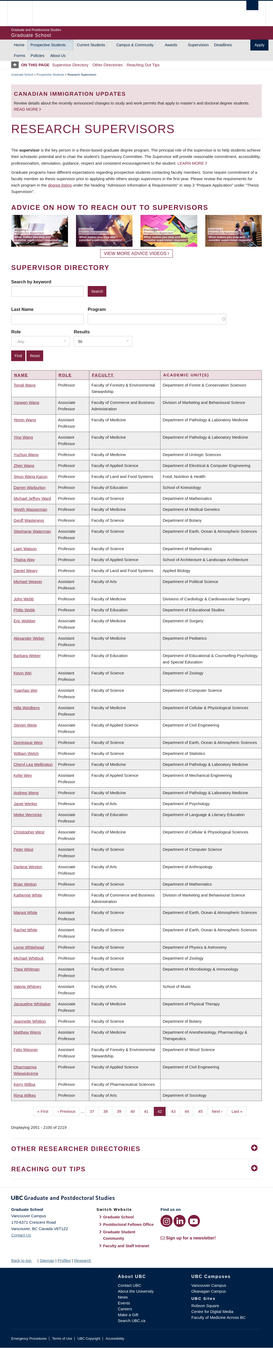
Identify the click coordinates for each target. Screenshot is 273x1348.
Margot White (25, 912)
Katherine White (28, 895)
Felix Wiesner (26, 1049)
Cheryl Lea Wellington (33, 764)
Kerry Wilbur (25, 1084)
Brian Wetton (25, 884)
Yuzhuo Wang (26, 454)
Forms (19, 55)
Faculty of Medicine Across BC (218, 1317)
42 (162, 1111)
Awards (171, 45)
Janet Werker (25, 803)
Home (19, 45)
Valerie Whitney (27, 986)
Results (82, 331)
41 (148, 1111)
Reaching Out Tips (143, 65)
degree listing (60, 185)
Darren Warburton (30, 487)
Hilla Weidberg (26, 707)
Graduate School (22, 74)
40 (134, 1111)
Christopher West (29, 832)
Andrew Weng (26, 792)
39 (121, 1111)
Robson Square (205, 1305)
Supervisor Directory (70, 65)
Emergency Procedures (29, 1339)
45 (202, 1111)
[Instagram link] (166, 1221)
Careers (125, 1309)
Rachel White (25, 930)
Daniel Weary (26, 570)
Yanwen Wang (26, 402)
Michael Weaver (28, 581)
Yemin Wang (25, 420)
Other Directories (108, 65)
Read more (26, 109)
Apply (259, 45)
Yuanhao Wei (25, 690)
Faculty (103, 375)
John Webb (24, 599)
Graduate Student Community (119, 1235)
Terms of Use (62, 1339)
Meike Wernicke (28, 814)
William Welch (26, 753)
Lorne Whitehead (29, 947)
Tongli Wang (24, 385)
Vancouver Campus (208, 1285)
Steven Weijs (25, 725)
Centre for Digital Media (212, 1311)
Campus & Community (135, 45)
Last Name (22, 309)
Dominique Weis (28, 742)
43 (175, 1111)
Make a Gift (128, 1314)
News (123, 1297)
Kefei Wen (23, 775)
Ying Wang (23, 437)
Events (124, 1303)
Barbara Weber (27, 655)
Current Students (91, 45)
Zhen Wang (24, 465)
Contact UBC (129, 1285)
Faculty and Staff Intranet (126, 1246)
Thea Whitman (27, 969)
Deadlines (223, 45)
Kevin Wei (22, 673)
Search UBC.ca (131, 1320)
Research (82, 1260)
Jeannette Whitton (30, 1021)
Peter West (23, 849)
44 (188, 1111)
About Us (58, 55)
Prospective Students (48, 45)
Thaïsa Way (24, 559)
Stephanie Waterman (32, 531)
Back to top (23, 1260)
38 (107, 1111)
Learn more (191, 163)
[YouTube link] (194, 1221)
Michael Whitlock (29, 958)
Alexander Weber (29, 638)
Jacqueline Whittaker (32, 1004)
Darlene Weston (28, 866)
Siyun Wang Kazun (30, 476)
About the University (136, 1291)
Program (97, 309)
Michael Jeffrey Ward (32, 498)
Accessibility (115, 1339)
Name (21, 375)
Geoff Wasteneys (29, 520)
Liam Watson (25, 548)
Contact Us (21, 1235)
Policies (38, 55)
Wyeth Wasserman (30, 509)
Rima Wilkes (25, 1095)
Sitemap (46, 1260)
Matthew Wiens (27, 1032)
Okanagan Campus (208, 1291)
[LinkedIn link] (180, 1221)
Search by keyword (31, 281)
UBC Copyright (89, 1339)
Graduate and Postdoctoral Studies (136, 1199)
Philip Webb (24, 610)
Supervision (198, 45)
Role (16, 331)
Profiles (64, 1260)
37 (94, 1111)
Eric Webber (24, 621)
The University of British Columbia (24, 13)
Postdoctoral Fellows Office (128, 1224)
